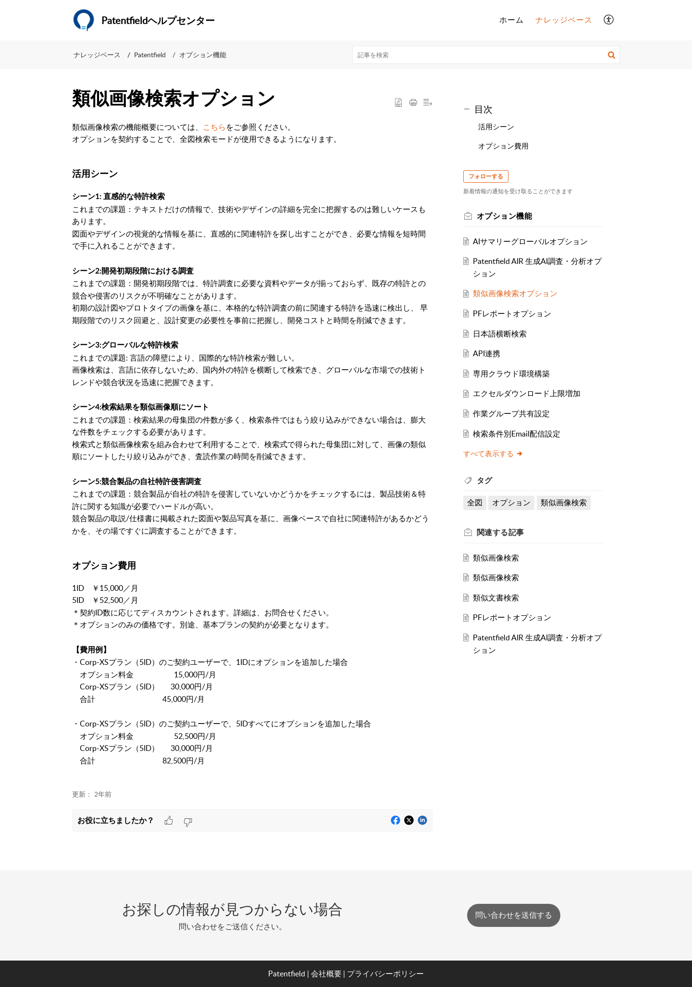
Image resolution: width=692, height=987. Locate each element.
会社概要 (326, 973)
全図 (474, 502)
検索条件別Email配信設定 (517, 433)
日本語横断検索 (500, 333)
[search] (486, 55)
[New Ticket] (513, 915)
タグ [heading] (485, 480)
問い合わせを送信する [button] (513, 915)
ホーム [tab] (511, 19)
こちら (214, 127)
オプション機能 (202, 54)
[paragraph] (252, 450)
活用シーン (496, 126)
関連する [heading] (500, 532)
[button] (609, 20)
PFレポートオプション (512, 313)
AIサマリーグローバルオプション (530, 241)
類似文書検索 (496, 597)
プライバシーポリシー (385, 973)
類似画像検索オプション (515, 293)
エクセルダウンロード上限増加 (527, 393)
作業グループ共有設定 (511, 413)
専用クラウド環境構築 (511, 373)
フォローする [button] (486, 176)
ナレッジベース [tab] (564, 19)
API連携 (487, 353)
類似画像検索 (564, 502)
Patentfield (150, 54)
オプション (512, 502)
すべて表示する (493, 453)
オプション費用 (503, 145)
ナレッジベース (97, 54)
